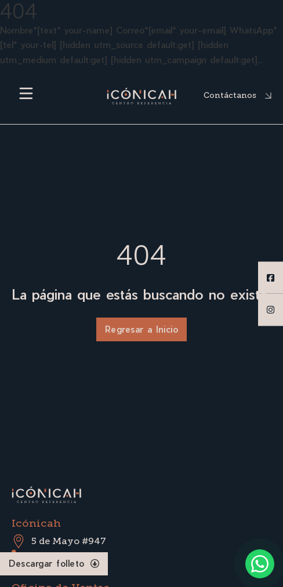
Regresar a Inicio (142, 329)
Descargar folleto (54, 563)
